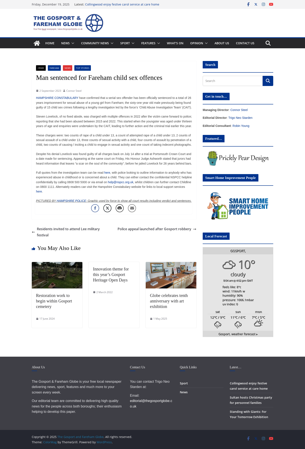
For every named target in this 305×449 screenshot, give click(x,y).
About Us (222, 43)
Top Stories (82, 68)
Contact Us (245, 43)
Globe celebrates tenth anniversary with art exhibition (169, 301)
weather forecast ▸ (238, 334)
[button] (72, 43)
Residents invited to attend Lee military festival (66, 232)
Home (49, 43)
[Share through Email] (132, 208)
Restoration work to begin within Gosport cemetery (54, 301)
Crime (41, 68)
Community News (95, 43)
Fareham (54, 68)
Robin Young (241, 125)
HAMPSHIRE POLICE (71, 200)
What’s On (175, 43)
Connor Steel (74, 91)
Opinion (196, 43)
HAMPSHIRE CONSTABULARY (57, 98)
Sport (125, 43)
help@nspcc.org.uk (120, 182)
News (65, 43)
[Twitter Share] (107, 208)
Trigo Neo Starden (240, 117)
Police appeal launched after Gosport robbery (157, 229)
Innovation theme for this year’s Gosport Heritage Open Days (111, 274)
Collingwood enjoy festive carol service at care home (122, 4)
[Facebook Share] (95, 208)
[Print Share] (120, 208)
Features (148, 43)
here (107, 172)
